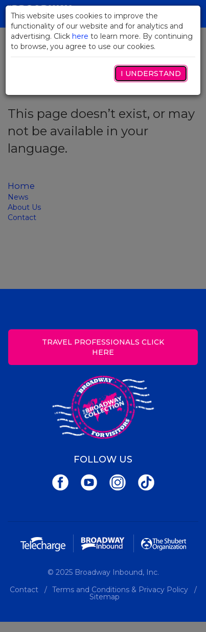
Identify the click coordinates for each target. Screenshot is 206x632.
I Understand (151, 73)
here (80, 36)
